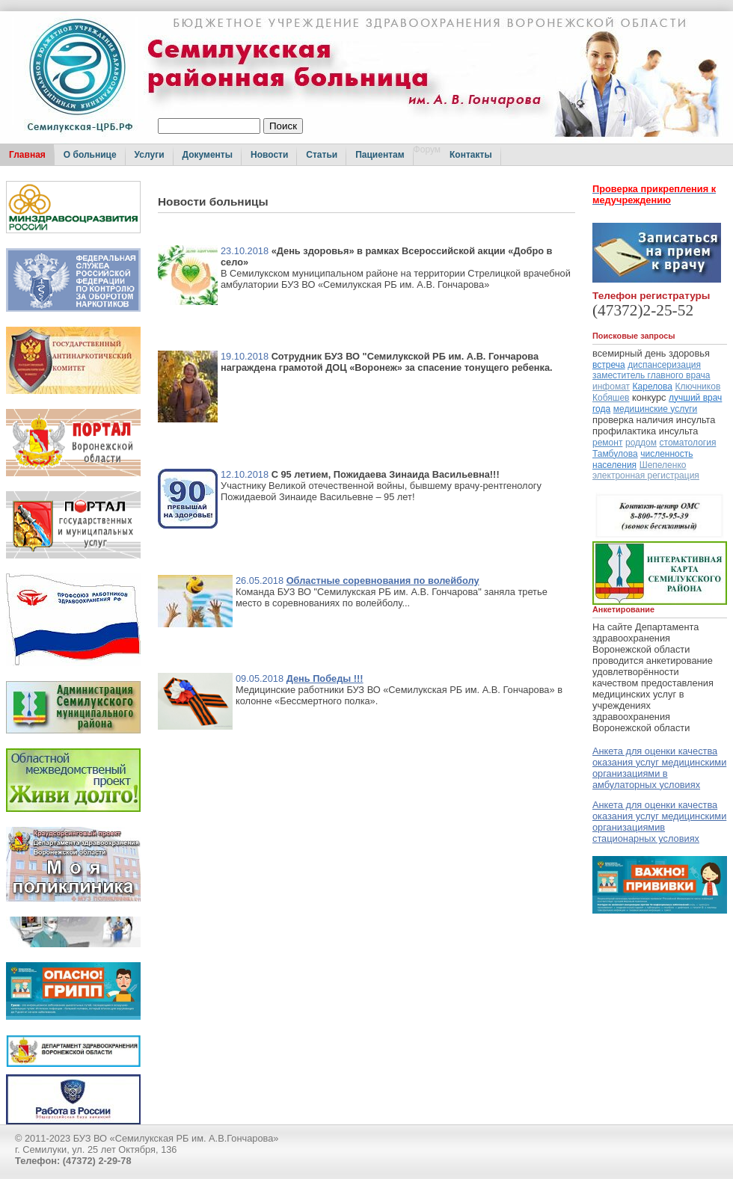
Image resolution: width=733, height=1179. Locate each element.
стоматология (688, 442)
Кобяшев (610, 398)
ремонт (607, 442)
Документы (208, 155)
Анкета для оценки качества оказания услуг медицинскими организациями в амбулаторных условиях (659, 767)
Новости (269, 155)
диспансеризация (664, 365)
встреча (608, 365)
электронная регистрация (645, 475)
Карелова (652, 386)
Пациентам (379, 155)
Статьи (321, 155)
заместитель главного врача (651, 375)
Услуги (150, 155)
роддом (641, 442)
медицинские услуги (655, 409)
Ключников (698, 386)
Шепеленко (663, 465)
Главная (27, 155)
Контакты (471, 155)
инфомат (611, 386)
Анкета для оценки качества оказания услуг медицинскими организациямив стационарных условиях (659, 821)
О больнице (90, 155)
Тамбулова (615, 454)
